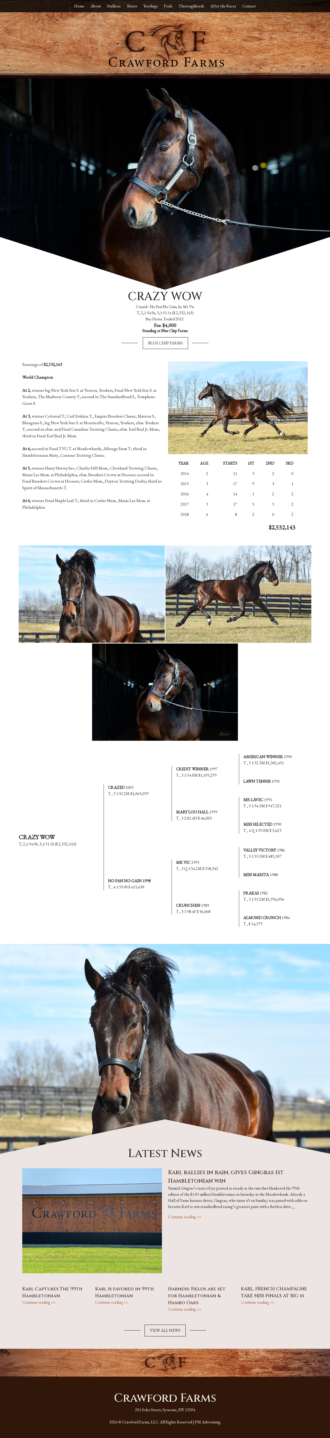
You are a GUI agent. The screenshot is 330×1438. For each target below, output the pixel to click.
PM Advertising (208, 1422)
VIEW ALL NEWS (165, 1330)
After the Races (223, 6)
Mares (132, 6)
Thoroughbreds (191, 6)
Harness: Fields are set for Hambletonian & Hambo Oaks (197, 1296)
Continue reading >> (184, 1216)
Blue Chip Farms (165, 343)
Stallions (114, 6)
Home (79, 6)
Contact (249, 6)
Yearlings (151, 6)
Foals (168, 6)
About (96, 6)
